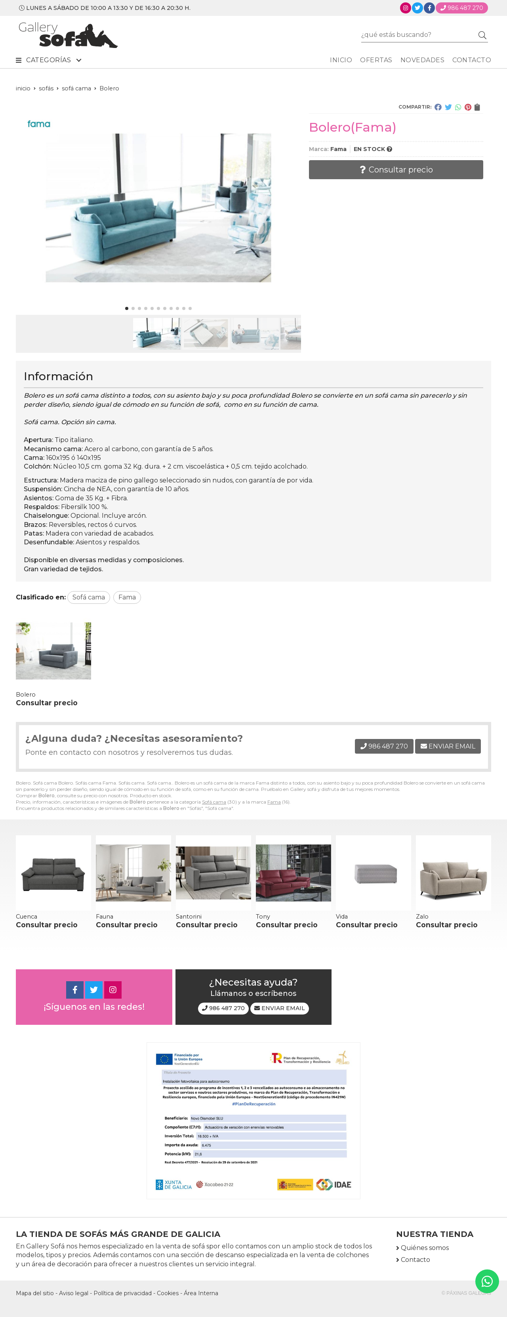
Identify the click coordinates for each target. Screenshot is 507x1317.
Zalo (422, 916)
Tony (263, 916)
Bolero (26, 694)
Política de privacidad (122, 1293)
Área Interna (201, 1293)
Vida (342, 916)
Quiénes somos (425, 1248)
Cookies (168, 1293)
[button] (126, 308)
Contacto (415, 1259)
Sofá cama (214, 802)
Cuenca (26, 916)
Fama (274, 802)
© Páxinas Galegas (466, 1293)
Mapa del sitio (35, 1293)
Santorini (189, 916)
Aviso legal (73, 1293)
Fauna (104, 916)
